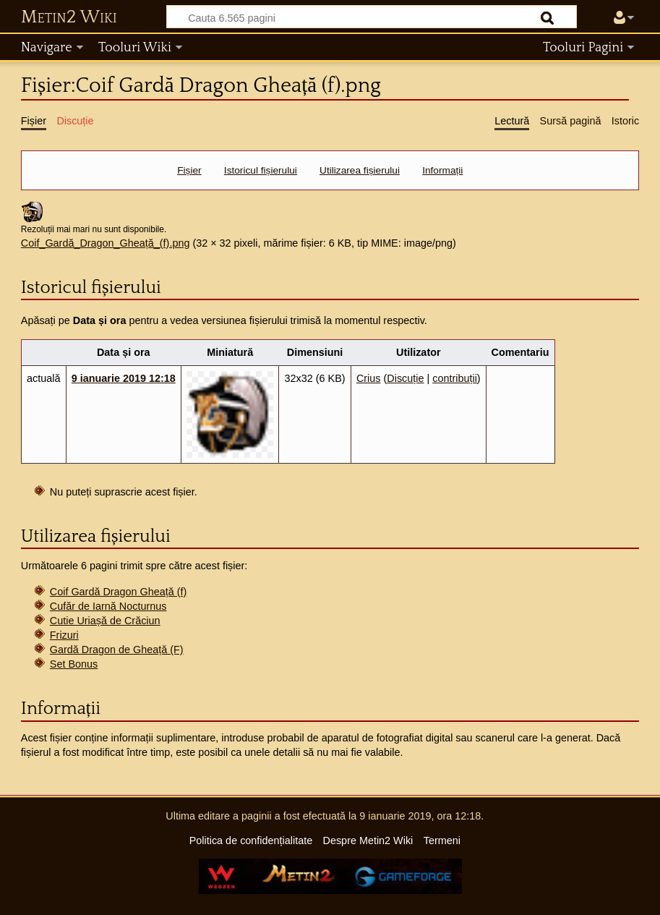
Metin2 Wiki (69, 17)
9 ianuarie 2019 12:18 (124, 378)
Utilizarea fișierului (360, 170)
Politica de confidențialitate (250, 840)
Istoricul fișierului (260, 170)
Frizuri (64, 635)
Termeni (442, 840)
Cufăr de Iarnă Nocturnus (108, 606)
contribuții (454, 378)
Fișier (189, 170)
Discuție (405, 378)
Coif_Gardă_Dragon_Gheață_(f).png (105, 243)
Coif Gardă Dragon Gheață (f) (118, 591)
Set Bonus (74, 664)
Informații (442, 170)
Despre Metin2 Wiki (368, 840)
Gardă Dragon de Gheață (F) (117, 649)
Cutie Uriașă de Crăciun (105, 620)
